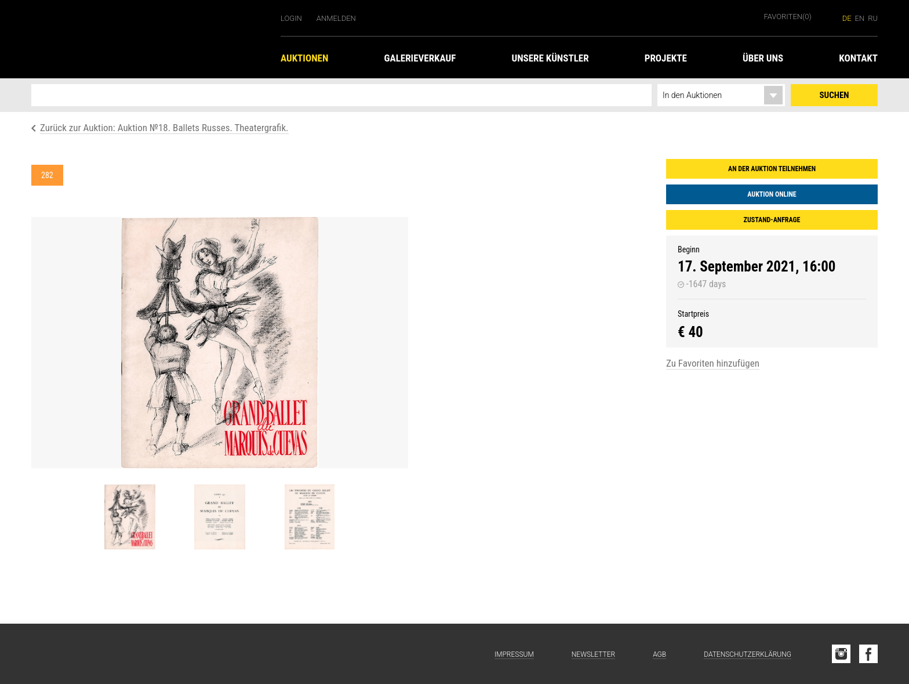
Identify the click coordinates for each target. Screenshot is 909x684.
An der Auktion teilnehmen (772, 169)
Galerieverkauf (420, 58)
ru (873, 18)
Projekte (666, 58)
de (847, 18)
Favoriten (788, 16)
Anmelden (336, 18)
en (860, 18)
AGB (659, 654)
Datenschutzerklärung (747, 654)
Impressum (514, 654)
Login (291, 18)
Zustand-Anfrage (772, 220)
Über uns (763, 58)
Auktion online (771, 194)
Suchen (834, 95)
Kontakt (858, 58)
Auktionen (304, 58)
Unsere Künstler (549, 58)
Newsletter (593, 654)
